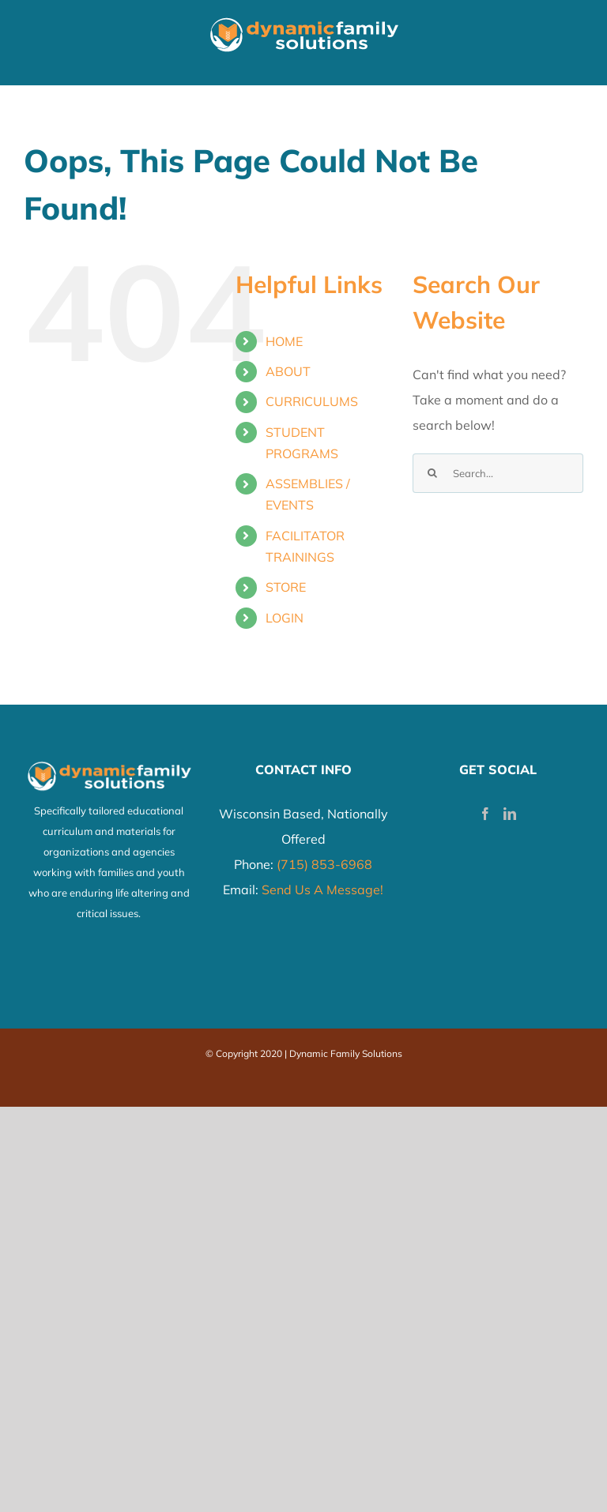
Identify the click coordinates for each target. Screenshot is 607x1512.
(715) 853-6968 (324, 864)
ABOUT (288, 371)
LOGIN (285, 618)
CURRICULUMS (312, 401)
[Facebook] (485, 813)
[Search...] (498, 473)
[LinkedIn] (509, 813)
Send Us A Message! (322, 889)
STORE (286, 587)
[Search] (432, 473)
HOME (284, 341)
